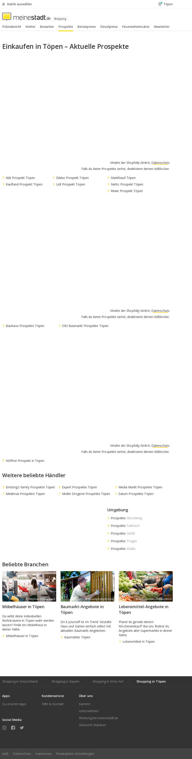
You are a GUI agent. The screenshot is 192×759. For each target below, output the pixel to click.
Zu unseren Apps (14, 704)
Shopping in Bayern (65, 681)
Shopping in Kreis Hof (108, 681)
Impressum (43, 754)
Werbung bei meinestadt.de (98, 718)
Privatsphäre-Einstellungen (75, 754)
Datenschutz (22, 754)
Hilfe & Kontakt (53, 704)
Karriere (84, 704)
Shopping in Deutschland (20, 681)
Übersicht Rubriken (92, 725)
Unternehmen (89, 711)
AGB (5, 754)
